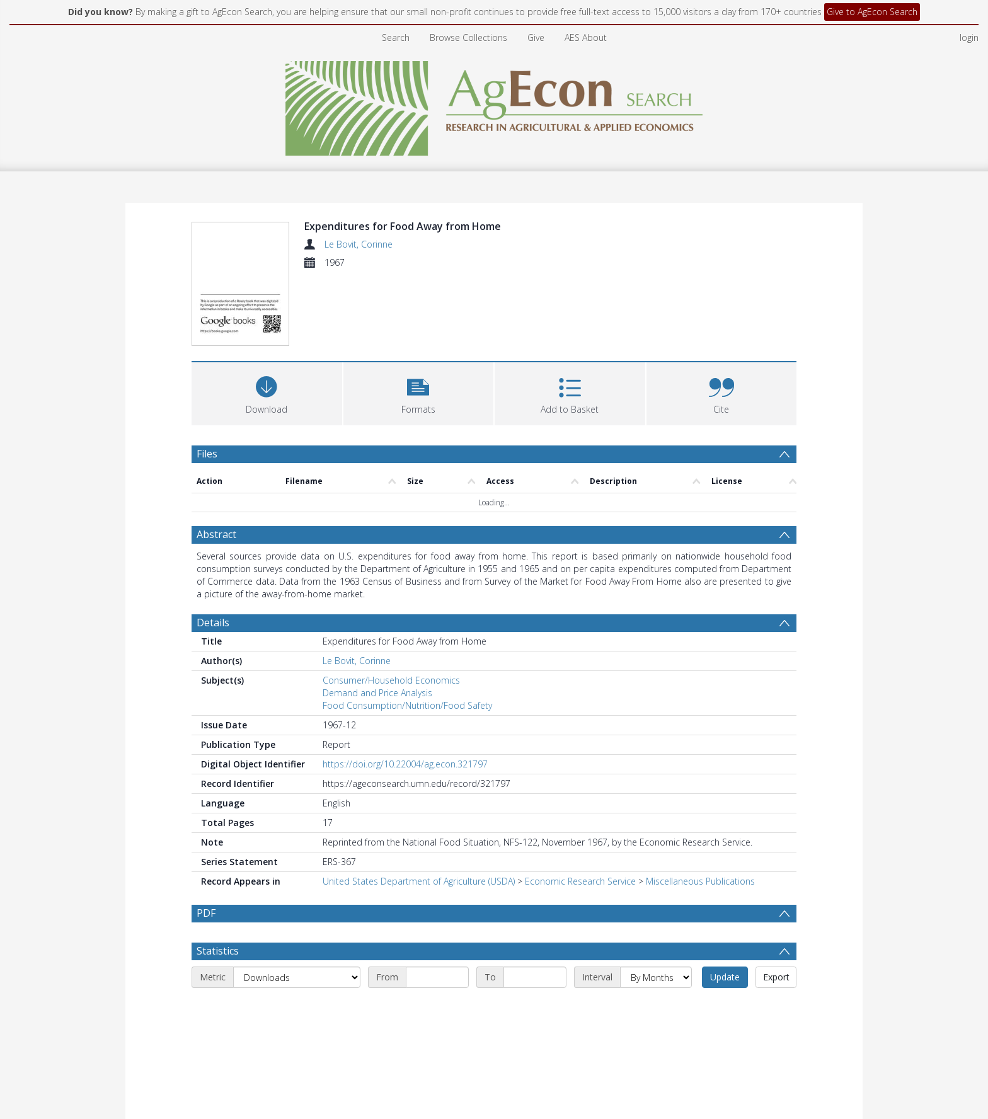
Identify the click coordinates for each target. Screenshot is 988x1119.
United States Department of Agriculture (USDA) (419, 809)
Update (725, 904)
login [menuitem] (969, 37)
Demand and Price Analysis (377, 620)
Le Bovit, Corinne (359, 244)
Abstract (216, 462)
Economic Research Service (580, 809)
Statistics (218, 878)
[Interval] (656, 904)
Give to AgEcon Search (872, 12)
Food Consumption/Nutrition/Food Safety (407, 633)
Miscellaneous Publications (700, 809)
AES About (586, 37)
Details (213, 550)
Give (535, 37)
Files (207, 380)
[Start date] (437, 904)
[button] (418, 319)
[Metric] (296, 904)
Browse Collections (468, 37)
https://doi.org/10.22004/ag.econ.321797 (405, 691)
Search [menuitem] (396, 37)
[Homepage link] (494, 105)
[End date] (534, 904)
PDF (206, 840)
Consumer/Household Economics (391, 608)
